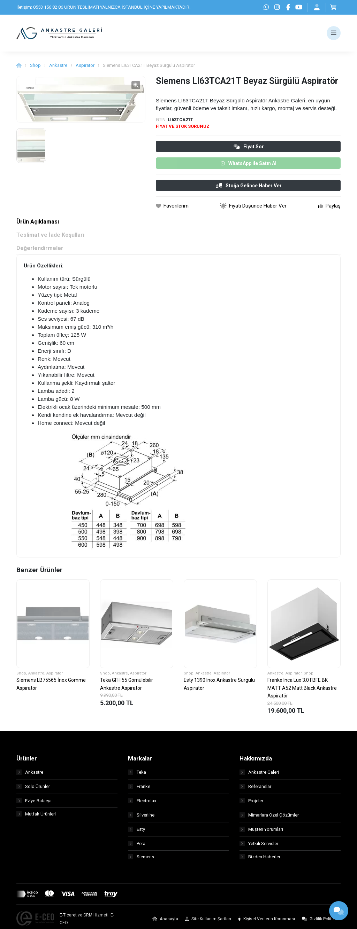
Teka (137, 775)
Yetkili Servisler (259, 846)
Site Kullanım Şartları (208, 922)
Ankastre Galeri (259, 775)
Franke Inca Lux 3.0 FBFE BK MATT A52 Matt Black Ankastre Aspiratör (302, 691)
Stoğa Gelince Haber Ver (249, 189)
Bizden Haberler (260, 860)
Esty (136, 832)
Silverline (141, 817)
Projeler (251, 803)
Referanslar (255, 789)
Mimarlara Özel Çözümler (269, 817)
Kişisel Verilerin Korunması (266, 922)
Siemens (141, 860)
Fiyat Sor (249, 150)
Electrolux (142, 803)
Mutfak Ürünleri (36, 817)
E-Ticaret (68, 918)
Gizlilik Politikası (321, 922)
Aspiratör (85, 68)
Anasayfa (165, 922)
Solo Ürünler (33, 789)
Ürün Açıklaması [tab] (37, 224)
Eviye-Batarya (34, 803)
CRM (87, 918)
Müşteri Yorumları (261, 832)
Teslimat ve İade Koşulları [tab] (50, 238)
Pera (136, 846)
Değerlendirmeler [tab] (39, 251)
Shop (35, 68)
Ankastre (58, 68)
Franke (139, 789)
